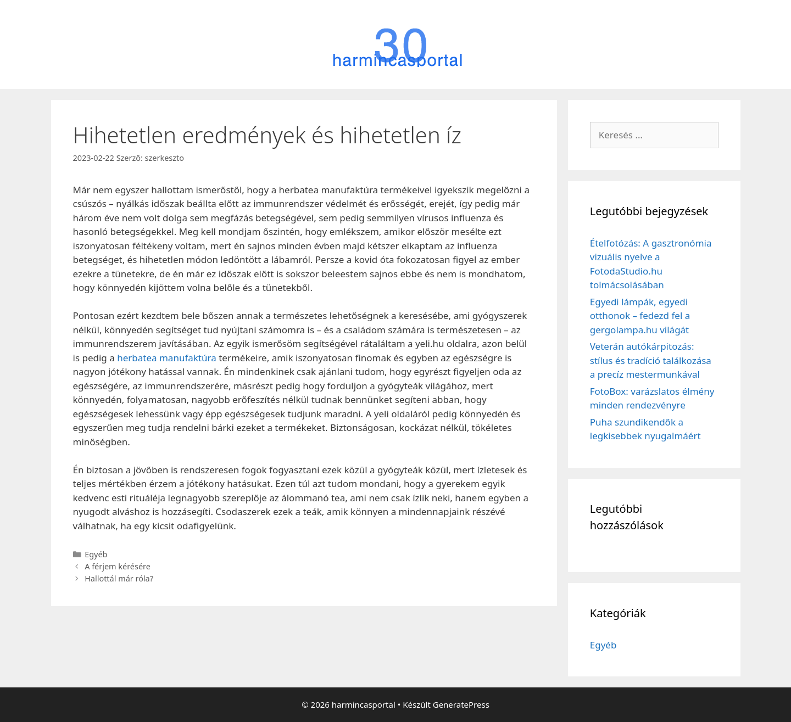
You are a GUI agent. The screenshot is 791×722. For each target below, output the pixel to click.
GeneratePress (461, 704)
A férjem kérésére (118, 566)
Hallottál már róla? (119, 578)
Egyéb (96, 554)
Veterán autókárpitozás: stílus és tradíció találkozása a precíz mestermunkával (650, 360)
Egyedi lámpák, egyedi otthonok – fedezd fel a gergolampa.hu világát (640, 315)
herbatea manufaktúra (166, 357)
